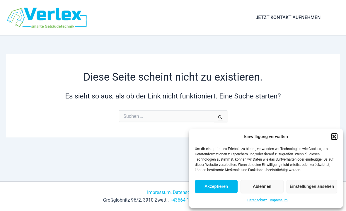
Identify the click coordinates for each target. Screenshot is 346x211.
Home (116, 17)
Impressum (278, 200)
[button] (334, 136)
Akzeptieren (216, 186)
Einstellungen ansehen (312, 186)
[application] (158, 17)
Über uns (179, 17)
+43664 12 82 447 (188, 200)
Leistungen (146, 17)
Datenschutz (257, 200)
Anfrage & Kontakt (217, 17)
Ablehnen (262, 186)
